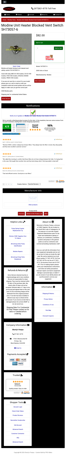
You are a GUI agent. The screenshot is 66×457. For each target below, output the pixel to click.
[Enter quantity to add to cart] (45, 48)
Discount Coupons (48, 316)
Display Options (22, 184)
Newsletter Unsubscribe (17, 420)
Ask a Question (39, 81)
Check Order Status (18, 411)
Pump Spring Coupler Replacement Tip (17, 229)
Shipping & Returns (48, 293)
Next (46, 213)
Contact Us (57, 14)
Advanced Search (18, 429)
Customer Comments (17, 433)
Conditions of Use (48, 305)
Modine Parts (11, 20)
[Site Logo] (12, 9)
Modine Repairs (18, 251)
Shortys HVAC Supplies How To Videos (17, 237)
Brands (19, 14)
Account (31, 14)
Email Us (17, 348)
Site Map (48, 310)
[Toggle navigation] (5, 2)
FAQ (18, 438)
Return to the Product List (34, 213)
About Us (43, 14)
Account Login (18, 407)
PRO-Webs (48, 452)
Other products (33, 205)
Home (7, 14)
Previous (21, 213)
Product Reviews (18, 415)
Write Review (6, 98)
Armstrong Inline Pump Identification (18, 245)
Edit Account (18, 425)
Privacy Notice (48, 299)
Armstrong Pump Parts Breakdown (18, 258)
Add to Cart (58, 48)
